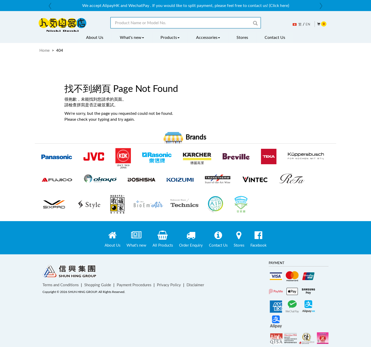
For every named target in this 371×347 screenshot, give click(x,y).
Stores (242, 37)
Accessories (208, 37)
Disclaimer (195, 284)
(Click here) (279, 5)
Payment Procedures (134, 284)
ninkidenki (62, 25)
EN (308, 24)
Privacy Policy (169, 284)
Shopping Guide (97, 284)
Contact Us (275, 37)
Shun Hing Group (70, 272)
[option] (185, 5)
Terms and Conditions (61, 284)
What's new (132, 37)
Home (44, 50)
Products (170, 37)
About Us (94, 37)
